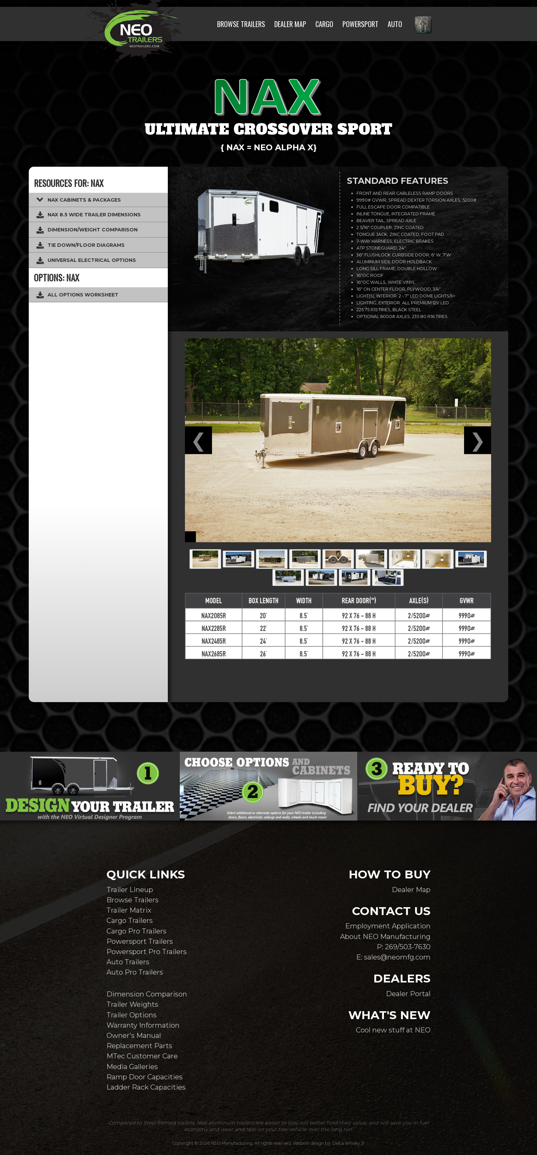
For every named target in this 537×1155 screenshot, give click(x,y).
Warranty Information (143, 1025)
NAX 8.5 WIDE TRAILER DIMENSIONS (88, 215)
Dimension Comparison (147, 994)
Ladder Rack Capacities (146, 1087)
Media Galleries (132, 1066)
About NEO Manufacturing (385, 936)
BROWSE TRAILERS (241, 24)
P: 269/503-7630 (403, 946)
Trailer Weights (132, 1004)
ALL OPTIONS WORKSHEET (77, 295)
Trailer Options (132, 1015)
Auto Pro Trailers (135, 972)
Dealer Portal (408, 993)
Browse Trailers (133, 900)
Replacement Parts (139, 1045)
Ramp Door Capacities (145, 1076)
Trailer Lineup (130, 889)
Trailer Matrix (129, 910)
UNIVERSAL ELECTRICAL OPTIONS (86, 260)
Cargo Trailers (130, 920)
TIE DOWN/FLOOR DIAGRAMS (80, 245)
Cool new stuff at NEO (393, 1030)
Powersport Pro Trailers (147, 951)
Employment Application (387, 926)
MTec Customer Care (142, 1056)
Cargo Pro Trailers (136, 931)
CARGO (324, 24)
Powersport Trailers (140, 941)
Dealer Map (411, 889)
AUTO (395, 24)
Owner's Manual (134, 1035)
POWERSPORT (360, 24)
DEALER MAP (290, 24)
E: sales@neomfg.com (393, 957)
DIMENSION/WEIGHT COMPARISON (87, 230)
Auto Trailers (128, 961)
